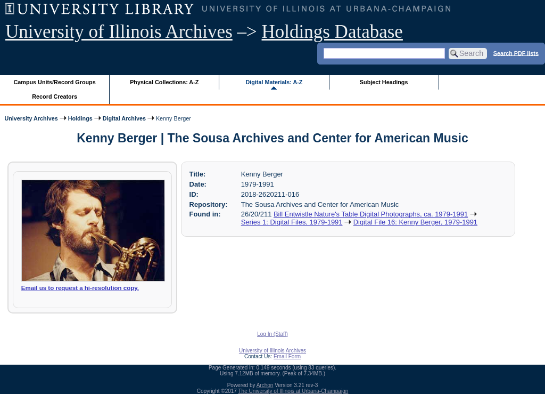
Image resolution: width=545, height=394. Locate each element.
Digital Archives (124, 118)
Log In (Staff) (272, 334)
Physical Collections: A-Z (164, 82)
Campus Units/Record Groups (55, 82)
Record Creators (54, 96)
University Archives (30, 118)
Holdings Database (332, 31)
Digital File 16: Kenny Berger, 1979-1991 (415, 222)
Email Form (287, 356)
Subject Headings (384, 82)
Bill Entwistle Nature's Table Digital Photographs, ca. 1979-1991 (371, 214)
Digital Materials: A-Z (273, 82)
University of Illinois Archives (119, 31)
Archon (265, 385)
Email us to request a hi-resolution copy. (80, 288)
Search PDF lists (516, 53)
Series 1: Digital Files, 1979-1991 (292, 222)
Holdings (80, 118)
